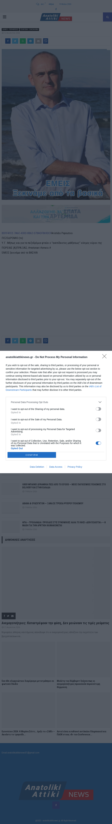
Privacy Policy (75, 466)
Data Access (55, 466)
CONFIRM (31, 455)
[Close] (105, 357)
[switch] (98, 409)
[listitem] (56, 402)
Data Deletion (37, 466)
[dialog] (56, 412)
